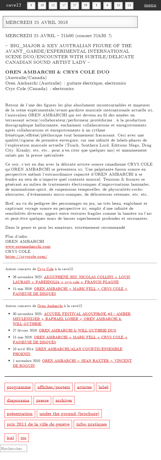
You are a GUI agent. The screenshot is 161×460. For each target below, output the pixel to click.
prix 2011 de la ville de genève (38, 424)
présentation (20, 413)
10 (42, 5)
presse (42, 400)
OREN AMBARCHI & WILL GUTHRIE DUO (77, 330)
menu (150, 4)
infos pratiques (91, 424)
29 (85, 5)
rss (23, 437)
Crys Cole (45, 268)
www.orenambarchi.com (27, 246)
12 (53, 5)
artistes (84, 386)
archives (63, 400)
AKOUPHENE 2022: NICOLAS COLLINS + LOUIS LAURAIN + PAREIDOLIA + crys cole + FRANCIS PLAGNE (71, 279)
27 (74, 5)
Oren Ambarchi (50, 305)
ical (10, 437)
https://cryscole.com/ (26, 256)
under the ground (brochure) (69, 413)
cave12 (13, 4)
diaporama (18, 400)
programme (19, 386)
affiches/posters (53, 386)
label (103, 386)
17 (64, 5)
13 (129, 5)
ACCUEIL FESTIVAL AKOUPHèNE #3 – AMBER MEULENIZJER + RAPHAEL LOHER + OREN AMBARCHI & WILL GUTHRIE (72, 318)
